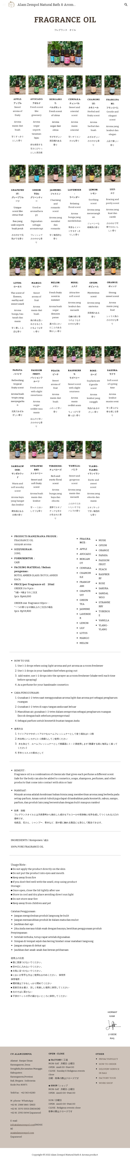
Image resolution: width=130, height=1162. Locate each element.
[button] (4, 4)
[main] (65, 23)
